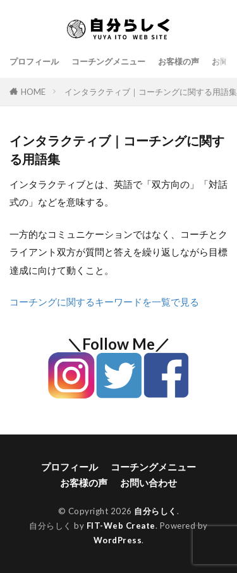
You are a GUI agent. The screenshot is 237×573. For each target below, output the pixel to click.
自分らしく (155, 511)
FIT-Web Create (121, 526)
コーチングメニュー (108, 61)
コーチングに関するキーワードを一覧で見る (104, 301)
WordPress (118, 540)
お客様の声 (178, 61)
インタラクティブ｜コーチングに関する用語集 (150, 92)
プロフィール (34, 61)
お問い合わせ (148, 482)
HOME (33, 92)
